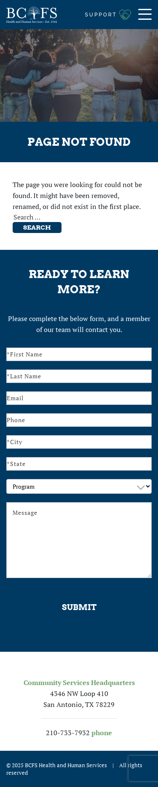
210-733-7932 (68, 732)
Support (101, 15)
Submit (79, 607)
